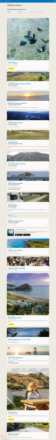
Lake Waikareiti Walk (41, 94)
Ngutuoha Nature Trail (15, 208)
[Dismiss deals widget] (1, 436)
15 (31, 438)
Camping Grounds (37, 277)
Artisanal (36, 257)
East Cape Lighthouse (37, 324)
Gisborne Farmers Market (39, 259)
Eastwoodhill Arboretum (38, 421)
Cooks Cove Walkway (38, 235)
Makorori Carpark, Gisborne (40, 71)
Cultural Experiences (12, 201)
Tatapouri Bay (38, 348)
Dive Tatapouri (39, 26)
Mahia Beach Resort (40, 279)
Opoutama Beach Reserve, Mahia (40, 49)
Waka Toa (10, 202)
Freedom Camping (37, 47)
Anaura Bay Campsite (38, 163)
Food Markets (36, 256)
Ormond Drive (38, 116)
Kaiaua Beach (38, 186)
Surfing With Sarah (12, 388)
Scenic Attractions (37, 139)
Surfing (10, 387)
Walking (35, 93)
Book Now (37, 31)
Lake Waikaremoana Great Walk (41, 303)
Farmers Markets (42, 256)
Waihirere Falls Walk (41, 401)
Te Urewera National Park (38, 141)
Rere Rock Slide (39, 372)
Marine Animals (37, 25)
